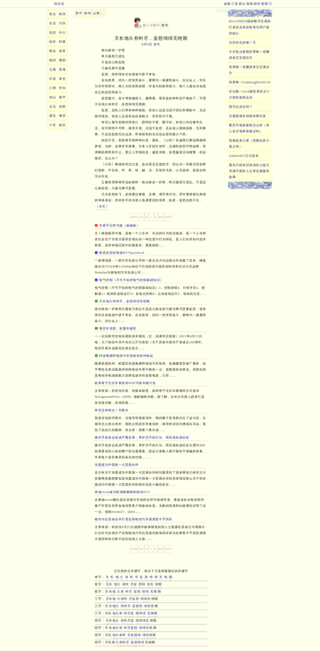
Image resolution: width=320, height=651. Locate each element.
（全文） (102, 206)
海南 (249, 4)
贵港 (62, 69)
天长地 (111, 598)
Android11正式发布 (244, 156)
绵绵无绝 (145, 628)
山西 (96, 13)
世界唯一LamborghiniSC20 (249, 82)
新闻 (264, 4)
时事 (62, 42)
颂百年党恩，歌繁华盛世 (117, 328)
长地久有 (115, 628)
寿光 (62, 78)
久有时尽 (122, 642)
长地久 (114, 606)
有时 (125, 584)
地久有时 (119, 635)
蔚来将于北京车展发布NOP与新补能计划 (125, 383)
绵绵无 (145, 598)
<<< (134, 217)
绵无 (150, 584)
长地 (112, 591)
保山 (52, 97)
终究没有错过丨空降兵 (111, 410)
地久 (117, 584)
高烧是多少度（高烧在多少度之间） (249, 143)
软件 (52, 42)
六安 (52, 125)
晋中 (79, 13)
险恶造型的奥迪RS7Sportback (122, 252)
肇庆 (62, 116)
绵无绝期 (149, 635)
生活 (52, 23)
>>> (168, 217)
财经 (257, 4)
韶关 (62, 125)
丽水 (242, 4)
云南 (52, 69)
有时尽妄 (127, 620)
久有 (120, 591)
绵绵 (145, 591)
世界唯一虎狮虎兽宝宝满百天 (249, 70)
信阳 (62, 106)
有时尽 (126, 606)
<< (141, 217)
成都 (227, 4)
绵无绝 (149, 606)
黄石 (52, 116)
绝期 (158, 584)
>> (161, 217)
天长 (109, 584)
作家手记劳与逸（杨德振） (119, 225)
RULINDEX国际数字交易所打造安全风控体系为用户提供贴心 (250, 27)
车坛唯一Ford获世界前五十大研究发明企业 (249, 94)
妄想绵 (137, 606)
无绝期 (152, 613)
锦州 (52, 60)
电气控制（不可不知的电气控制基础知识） (131, 280)
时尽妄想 (131, 628)
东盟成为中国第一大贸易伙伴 (117, 464)
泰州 (87, 13)
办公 (62, 32)
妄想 (137, 591)
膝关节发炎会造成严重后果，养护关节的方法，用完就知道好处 (142, 437)
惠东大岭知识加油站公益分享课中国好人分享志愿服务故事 (249, 171)
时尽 (129, 591)
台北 (52, 106)
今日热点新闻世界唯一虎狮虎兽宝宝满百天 (249, 55)
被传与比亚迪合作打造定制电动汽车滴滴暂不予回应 (133, 519)
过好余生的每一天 (242, 42)
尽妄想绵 (134, 635)
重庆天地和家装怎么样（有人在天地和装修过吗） (249, 128)
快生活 (56, 4)
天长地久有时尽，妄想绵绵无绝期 (124, 301)
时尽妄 (129, 613)
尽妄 (133, 584)
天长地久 (112, 620)
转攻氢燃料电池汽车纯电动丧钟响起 (126, 356)
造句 (157, 44)
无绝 (153, 591)
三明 (52, 88)
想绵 (142, 584)
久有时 (122, 598)
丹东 (62, 88)
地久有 (117, 613)
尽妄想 (134, 598)
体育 (62, 51)
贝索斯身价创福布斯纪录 (247, 116)
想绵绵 (141, 613)
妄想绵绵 (137, 642)
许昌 (52, 78)
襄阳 (62, 60)
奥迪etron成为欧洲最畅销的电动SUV (122, 492)
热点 (52, 14)
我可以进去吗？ (241, 106)
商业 (52, 51)
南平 (62, 97)
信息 (52, 32)
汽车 (62, 23)
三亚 (234, 4)
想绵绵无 (142, 620)
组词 (62, 14)
